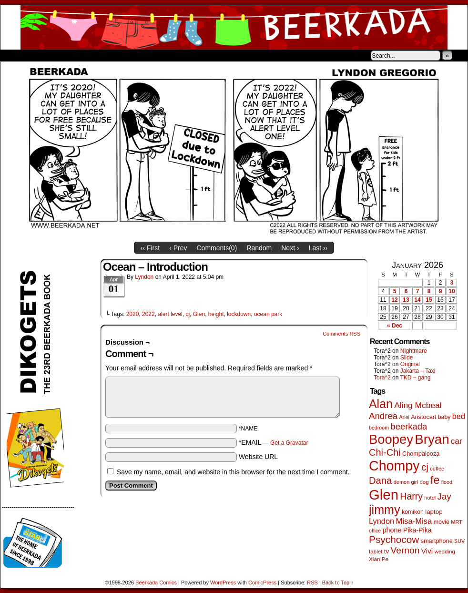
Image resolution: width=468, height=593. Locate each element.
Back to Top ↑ (338, 582)
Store (71, 55)
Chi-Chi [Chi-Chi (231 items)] (385, 452)
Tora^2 (382, 377)
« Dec (394, 325)
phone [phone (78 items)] (392, 530)
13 (406, 299)
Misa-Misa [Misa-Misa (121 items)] (414, 521)
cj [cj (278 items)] (424, 466)
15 (429, 299)
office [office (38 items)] (375, 530)
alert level (170, 314)
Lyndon (144, 277)
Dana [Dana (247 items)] (380, 480)
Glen (199, 314)
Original (410, 364)
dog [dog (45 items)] (423, 482)
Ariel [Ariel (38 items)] (404, 417)
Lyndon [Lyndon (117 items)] (381, 521)
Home (14, 55)
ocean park (268, 314)
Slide (406, 357)
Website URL (258, 456)
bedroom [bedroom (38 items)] (379, 427)
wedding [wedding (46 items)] (445, 551)
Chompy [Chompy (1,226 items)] (394, 465)
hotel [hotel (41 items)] (430, 498)
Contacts (108, 55)
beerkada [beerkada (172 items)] (408, 426)
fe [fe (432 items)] (434, 480)
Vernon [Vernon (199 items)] (405, 550)
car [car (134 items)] (456, 441)
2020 (132, 314)
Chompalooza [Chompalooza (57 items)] (420, 453)
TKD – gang (415, 377)
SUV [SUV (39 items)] (459, 541)
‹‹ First (150, 248)
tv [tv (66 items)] (386, 551)
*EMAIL (273, 442)
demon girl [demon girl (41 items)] (406, 482)
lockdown (239, 314)
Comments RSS (341, 334)
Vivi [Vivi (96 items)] (427, 551)
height (216, 314)
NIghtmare (413, 351)
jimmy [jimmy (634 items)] (384, 509)
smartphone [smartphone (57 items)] (437, 541)
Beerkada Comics (234, 27)
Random (259, 248)
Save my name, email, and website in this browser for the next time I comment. (233, 472)
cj (187, 314)
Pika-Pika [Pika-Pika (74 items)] (417, 530)
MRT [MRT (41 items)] (456, 522)
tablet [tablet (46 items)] (375, 551)
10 (451, 291)
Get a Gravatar (289, 443)
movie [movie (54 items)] (441, 522)
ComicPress (262, 582)
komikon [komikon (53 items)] (413, 512)
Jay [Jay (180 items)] (444, 496)
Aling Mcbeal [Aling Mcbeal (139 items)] (417, 405)
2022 (148, 314)
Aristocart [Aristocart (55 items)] (423, 417)
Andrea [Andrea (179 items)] (383, 416)
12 (394, 299)
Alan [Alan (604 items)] (381, 403)
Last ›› (318, 248)
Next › (290, 248)
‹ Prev (178, 248)
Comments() (217, 248)
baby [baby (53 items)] (444, 417)
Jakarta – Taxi (418, 371)
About (42, 55)
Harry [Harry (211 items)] (411, 496)
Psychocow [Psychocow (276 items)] (394, 539)
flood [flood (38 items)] (446, 482)
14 (417, 299)
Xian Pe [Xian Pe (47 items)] (378, 559)
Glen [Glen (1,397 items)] (383, 494)
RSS (312, 582)
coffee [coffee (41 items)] (437, 468)
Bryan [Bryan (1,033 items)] (432, 439)
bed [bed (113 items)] (458, 416)
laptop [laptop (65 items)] (434, 511)
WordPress (223, 582)
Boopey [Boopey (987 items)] (391, 439)
